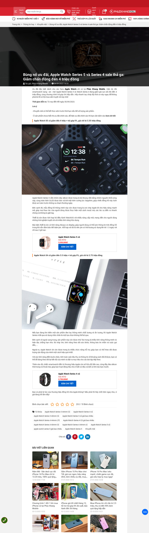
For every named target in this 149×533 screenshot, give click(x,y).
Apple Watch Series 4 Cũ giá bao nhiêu (78, 420)
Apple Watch (70, 89)
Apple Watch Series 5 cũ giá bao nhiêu (77, 416)
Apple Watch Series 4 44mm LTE (47, 420)
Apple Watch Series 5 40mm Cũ (46, 416)
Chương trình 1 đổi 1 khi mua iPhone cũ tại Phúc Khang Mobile (45, 506)
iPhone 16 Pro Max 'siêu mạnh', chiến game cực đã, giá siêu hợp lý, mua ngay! (101, 474)
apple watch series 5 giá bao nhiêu (48, 429)
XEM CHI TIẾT (67, 247)
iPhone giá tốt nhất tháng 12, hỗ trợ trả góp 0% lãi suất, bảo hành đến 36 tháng (74, 506)
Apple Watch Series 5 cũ (100, 425)
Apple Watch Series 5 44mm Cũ (57, 412)
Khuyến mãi (90, 429)
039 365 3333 (103, 14)
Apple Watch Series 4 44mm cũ (74, 425)
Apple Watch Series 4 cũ (83, 412)
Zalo (145, 512)
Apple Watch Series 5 (73, 429)
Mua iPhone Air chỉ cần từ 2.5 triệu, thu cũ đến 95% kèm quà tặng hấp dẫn (103, 506)
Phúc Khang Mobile (40, 83)
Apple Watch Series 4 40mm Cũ (46, 425)
